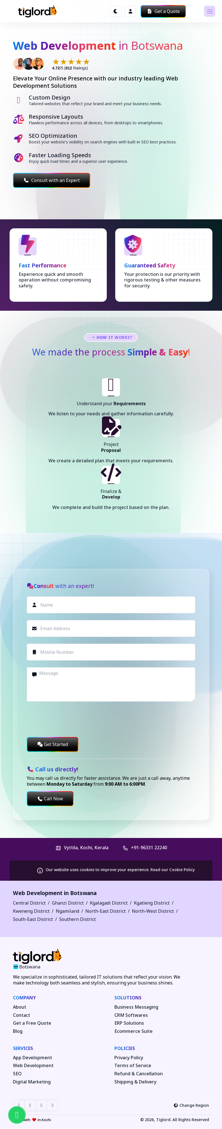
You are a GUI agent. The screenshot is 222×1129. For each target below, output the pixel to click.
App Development (32, 1058)
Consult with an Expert (51, 180)
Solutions (127, 998)
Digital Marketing (32, 1082)
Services (23, 1048)
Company (24, 998)
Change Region (191, 1105)
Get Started (52, 744)
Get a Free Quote (32, 1023)
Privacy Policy (128, 1058)
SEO (17, 1074)
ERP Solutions (129, 1023)
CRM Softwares (131, 1015)
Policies (124, 1048)
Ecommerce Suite (133, 1031)
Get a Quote (163, 11)
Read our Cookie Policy (172, 869)
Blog (18, 1031)
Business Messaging (136, 1007)
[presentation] (69, 719)
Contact (21, 1015)
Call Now (50, 799)
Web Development (33, 1066)
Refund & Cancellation (138, 1074)
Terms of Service (132, 1066)
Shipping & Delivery (135, 1082)
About (19, 1007)
